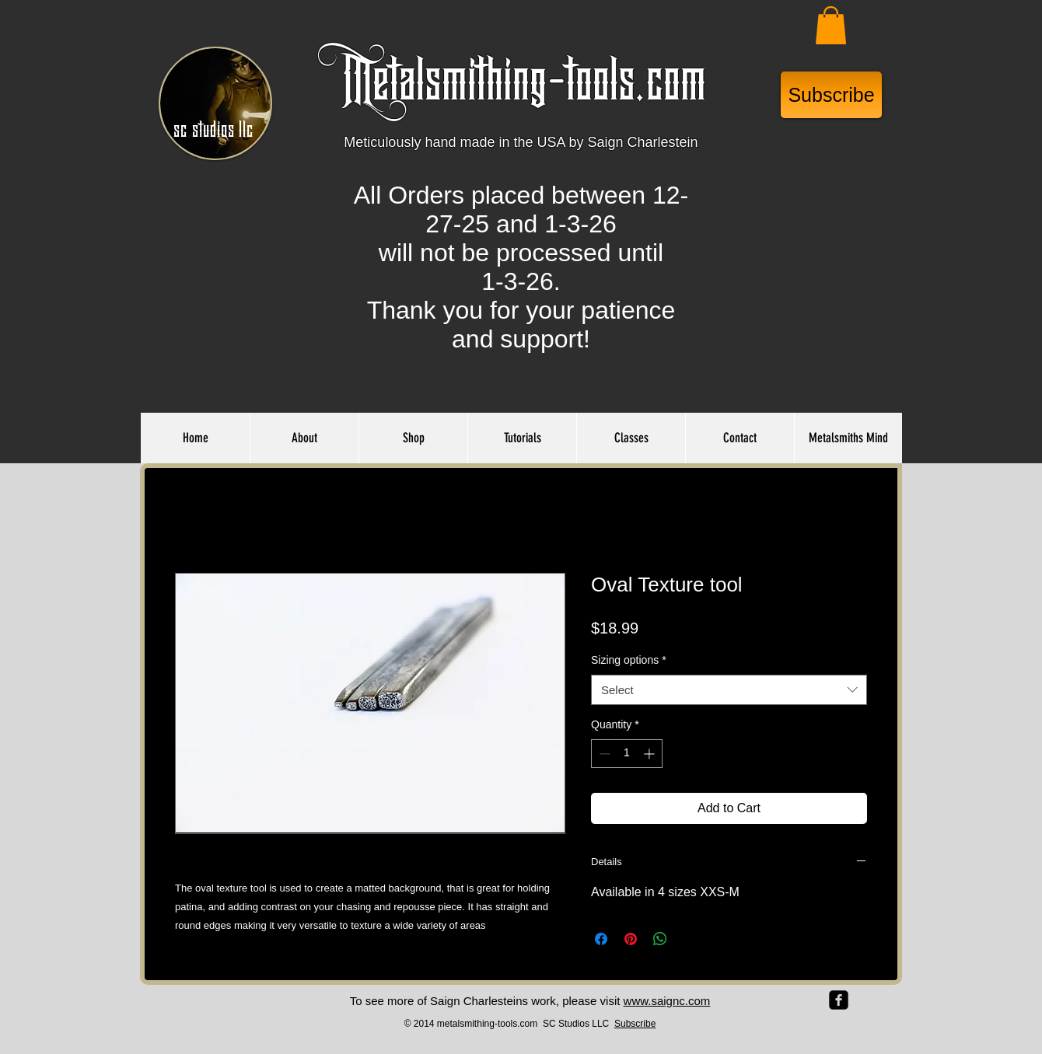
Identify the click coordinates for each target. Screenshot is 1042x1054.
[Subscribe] (831, 95)
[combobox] (729, 690)
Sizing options (628, 660)
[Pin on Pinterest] (630, 939)
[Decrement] (603, 753)
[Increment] (650, 753)
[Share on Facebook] (601, 939)
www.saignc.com (667, 1000)
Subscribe (635, 1023)
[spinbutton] (627, 753)
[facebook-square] (838, 1000)
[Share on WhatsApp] (660, 939)
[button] (831, 25)
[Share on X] (689, 939)
